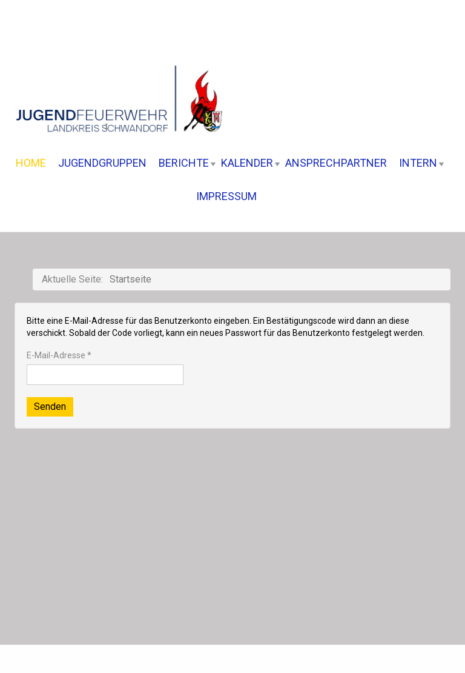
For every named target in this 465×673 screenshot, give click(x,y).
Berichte (187, 162)
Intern (421, 162)
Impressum (226, 196)
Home (31, 162)
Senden (50, 406)
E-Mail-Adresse (59, 355)
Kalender (250, 162)
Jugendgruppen (102, 162)
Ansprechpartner (336, 162)
